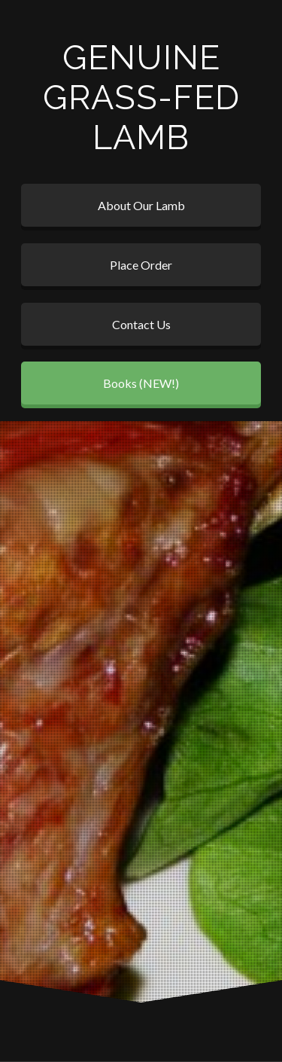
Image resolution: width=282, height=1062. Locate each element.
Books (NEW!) (141, 383)
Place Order (141, 265)
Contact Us (141, 324)
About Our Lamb (141, 205)
